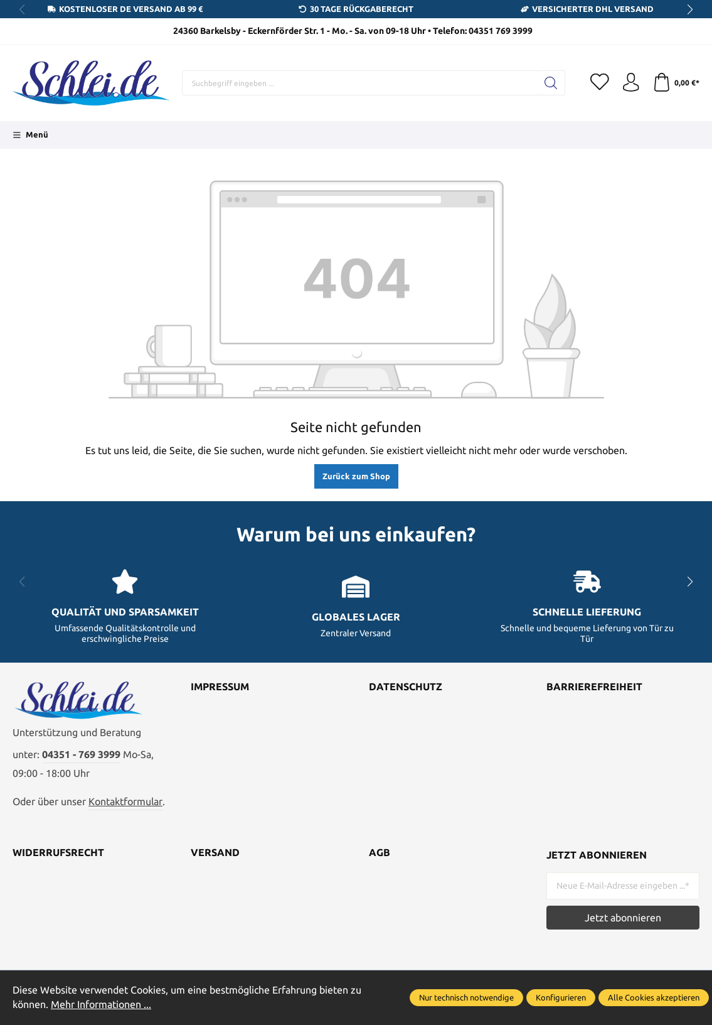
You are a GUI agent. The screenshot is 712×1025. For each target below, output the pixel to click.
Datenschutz (405, 687)
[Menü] (30, 135)
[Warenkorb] (675, 83)
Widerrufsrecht (58, 854)
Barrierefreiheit (594, 687)
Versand (215, 854)
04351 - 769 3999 (81, 755)
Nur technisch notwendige (466, 997)
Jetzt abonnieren (623, 917)
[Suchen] (550, 82)
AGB (379, 854)
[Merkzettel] (599, 83)
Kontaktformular (125, 802)
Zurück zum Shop (356, 476)
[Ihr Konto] (630, 83)
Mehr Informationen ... (101, 1004)
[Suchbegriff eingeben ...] (359, 82)
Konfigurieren (561, 997)
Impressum (220, 687)
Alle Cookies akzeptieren (653, 997)
